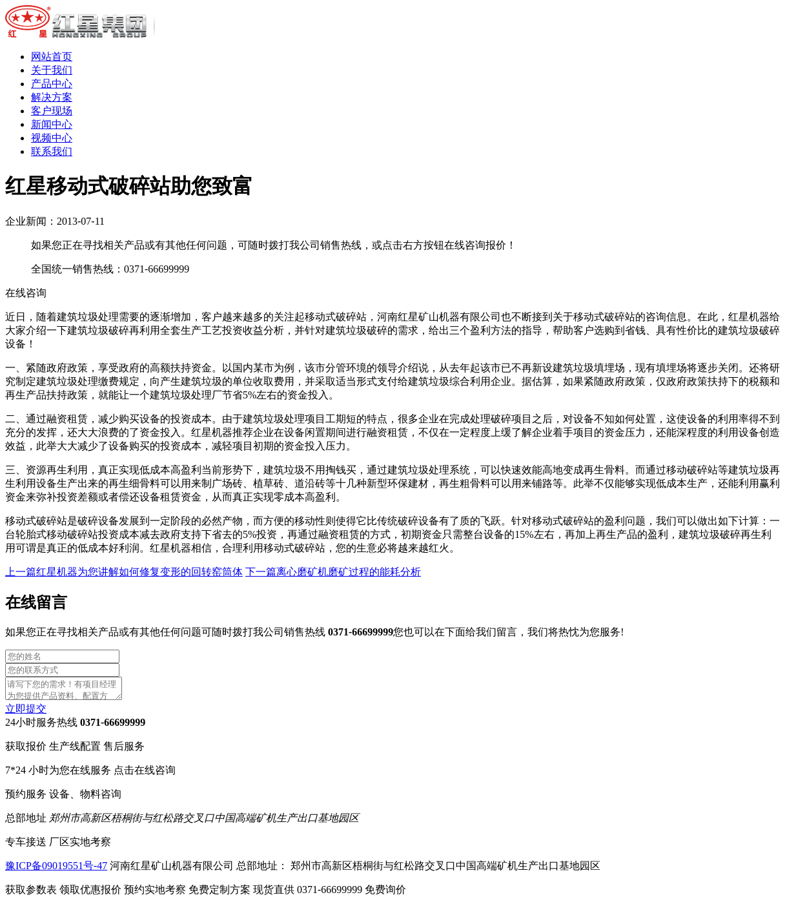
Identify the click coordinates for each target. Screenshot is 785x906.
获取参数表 (64, 893)
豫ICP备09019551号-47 (56, 869)
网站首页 (51, 56)
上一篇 (124, 571)
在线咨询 (25, 292)
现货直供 (309, 893)
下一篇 (333, 571)
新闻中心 (51, 124)
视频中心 (51, 137)
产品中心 (51, 83)
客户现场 (51, 110)
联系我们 (51, 151)
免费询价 (385, 893)
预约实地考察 (188, 893)
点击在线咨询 (145, 773)
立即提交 (25, 712)
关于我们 (51, 70)
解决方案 (51, 97)
